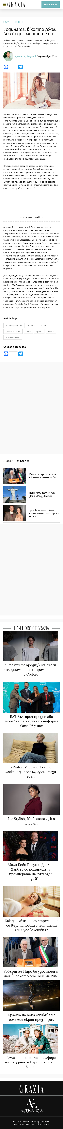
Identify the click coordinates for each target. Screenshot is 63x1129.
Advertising (24, 1124)
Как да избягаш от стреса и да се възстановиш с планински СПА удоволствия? (31, 925)
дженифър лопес (13, 331)
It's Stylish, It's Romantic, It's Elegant (31, 821)
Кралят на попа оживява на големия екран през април (31, 1017)
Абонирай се (50, 4)
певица (51, 331)
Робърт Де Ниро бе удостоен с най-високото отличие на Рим (43, 475)
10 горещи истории (14, 325)
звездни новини (12, 337)
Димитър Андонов (25, 56)
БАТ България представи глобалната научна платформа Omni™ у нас (31, 721)
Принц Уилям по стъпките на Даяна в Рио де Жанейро (42, 494)
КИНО (28, 331)
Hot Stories (18, 21)
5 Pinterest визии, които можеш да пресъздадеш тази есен (30, 772)
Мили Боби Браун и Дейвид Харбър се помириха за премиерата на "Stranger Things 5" (31, 871)
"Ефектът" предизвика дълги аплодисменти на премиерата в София (30, 670)
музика (39, 331)
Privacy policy (35, 1124)
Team (16, 1124)
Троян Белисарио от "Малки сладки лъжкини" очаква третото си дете (44, 513)
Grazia (6, 21)
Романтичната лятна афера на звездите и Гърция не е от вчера (31, 1062)
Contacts (45, 1124)
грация (43, 325)
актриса (31, 325)
